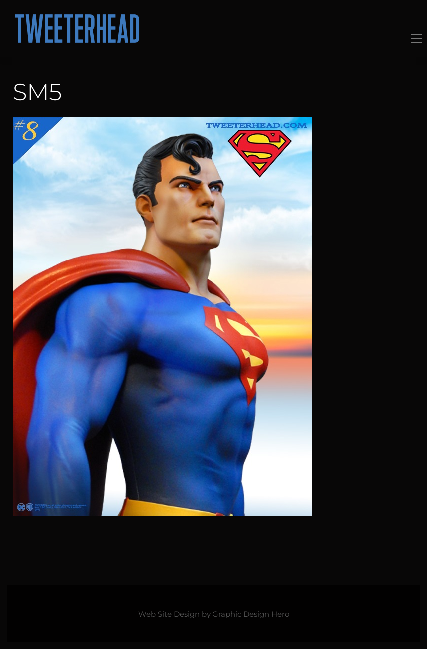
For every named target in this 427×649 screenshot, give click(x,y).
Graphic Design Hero (251, 614)
